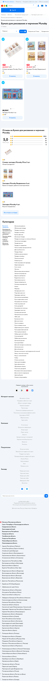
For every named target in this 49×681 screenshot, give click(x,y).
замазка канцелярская (20, 273)
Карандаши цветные (19, 295)
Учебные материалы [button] (5, 240)
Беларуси (34, 508)
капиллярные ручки (19, 280)
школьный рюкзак (19, 340)
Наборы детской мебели (21, 334)
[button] (13, 10)
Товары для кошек (24, 471)
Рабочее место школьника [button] (6, 233)
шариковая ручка (19, 265)
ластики (16, 269)
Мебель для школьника (20, 338)
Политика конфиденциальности (24, 410)
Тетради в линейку (19, 232)
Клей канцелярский (19, 304)
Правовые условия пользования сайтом (24, 503)
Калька (16, 286)
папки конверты (18, 323)
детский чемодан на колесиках (22, 345)
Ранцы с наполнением (20, 355)
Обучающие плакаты (20, 366)
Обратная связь (24, 417)
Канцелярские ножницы (21, 308)
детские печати (18, 321)
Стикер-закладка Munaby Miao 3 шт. (16, 162)
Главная (3, 15)
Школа (10, 15)
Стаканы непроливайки (20, 377)
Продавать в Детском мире (24, 400)
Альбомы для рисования (21, 254)
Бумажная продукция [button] (5, 226)
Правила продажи (24, 405)
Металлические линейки (21, 314)
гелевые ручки (18, 260)
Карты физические (19, 364)
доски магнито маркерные (21, 373)
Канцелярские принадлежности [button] (7, 230)
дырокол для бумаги (20, 275)
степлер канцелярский (20, 284)
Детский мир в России (18, 508)
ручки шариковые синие (21, 299)
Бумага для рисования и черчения (11, 17)
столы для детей (18, 336)
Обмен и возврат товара (24, 403)
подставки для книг (19, 293)
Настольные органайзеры (21, 297)
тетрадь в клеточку (19, 230)
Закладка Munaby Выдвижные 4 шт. (16, 183)
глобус (16, 358)
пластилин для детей (20, 368)
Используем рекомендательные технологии (24, 505)
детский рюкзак (18, 349)
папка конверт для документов (22, 247)
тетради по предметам (20, 245)
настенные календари (20, 241)
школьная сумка (18, 347)
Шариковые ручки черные (21, 327)
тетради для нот (18, 243)
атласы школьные (19, 360)
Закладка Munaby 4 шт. (11, 204)
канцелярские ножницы (21, 301)
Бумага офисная (18, 234)
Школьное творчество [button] (5, 244)
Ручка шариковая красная (21, 329)
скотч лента (17, 267)
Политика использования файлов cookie (24, 413)
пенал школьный (19, 258)
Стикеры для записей (20, 312)
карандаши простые (19, 310)
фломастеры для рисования (21, 271)
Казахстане (28, 508)
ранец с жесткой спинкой (21, 353)
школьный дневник (19, 226)
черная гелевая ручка (20, 282)
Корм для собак (24, 478)
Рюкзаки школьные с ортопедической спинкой (27, 351)
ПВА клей (17, 316)
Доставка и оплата (24, 398)
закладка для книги (19, 291)
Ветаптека (24, 483)
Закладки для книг (37, 15)
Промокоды (24, 408)
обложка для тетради (20, 228)
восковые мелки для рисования (23, 370)
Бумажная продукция (21, 15)
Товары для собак (24, 476)
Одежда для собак (24, 480)
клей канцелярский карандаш (22, 262)
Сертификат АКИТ (24, 415)
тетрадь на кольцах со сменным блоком (25, 239)
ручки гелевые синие (20, 325)
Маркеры (16, 288)
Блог (24, 463)
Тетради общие (18, 252)
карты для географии (20, 362)
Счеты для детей (18, 306)
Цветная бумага (18, 375)
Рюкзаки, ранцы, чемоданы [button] (6, 237)
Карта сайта (24, 420)
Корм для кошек (24, 473)
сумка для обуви (18, 342)
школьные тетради (19, 237)
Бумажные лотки (18, 319)
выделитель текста (19, 278)
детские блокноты (19, 249)
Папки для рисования (20, 332)
